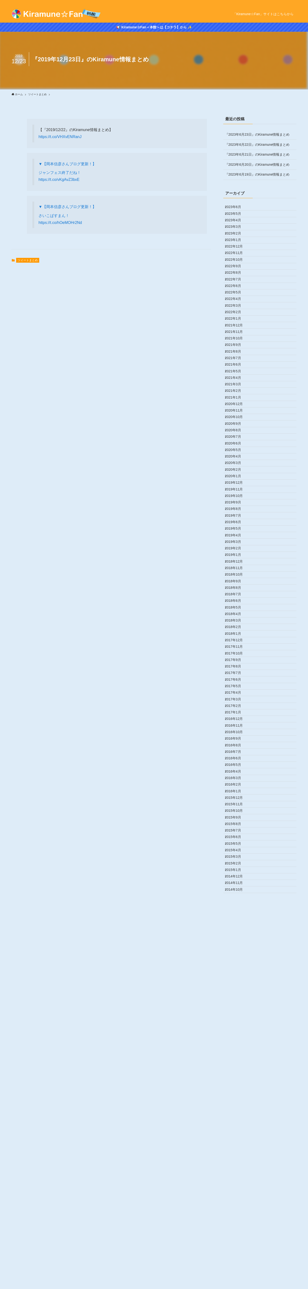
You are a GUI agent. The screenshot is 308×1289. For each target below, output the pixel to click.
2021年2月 (236, 489)
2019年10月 (237, 649)
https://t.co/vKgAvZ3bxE (58, 180)
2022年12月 (237, 269)
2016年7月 (236, 1039)
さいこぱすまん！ (53, 216)
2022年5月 (236, 339)
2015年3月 (236, 1199)
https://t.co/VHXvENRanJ (60, 137)
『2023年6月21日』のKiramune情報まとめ (257, 154)
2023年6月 (236, 209)
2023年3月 (236, 239)
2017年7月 (236, 919)
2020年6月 (236, 569)
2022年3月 (236, 359)
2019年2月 (236, 729)
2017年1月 (236, 979)
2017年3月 (236, 959)
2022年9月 (236, 299)
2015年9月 (236, 1139)
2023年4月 (236, 229)
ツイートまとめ (28, 260)
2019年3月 (236, 719)
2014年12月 (237, 1229)
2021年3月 (236, 479)
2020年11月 (237, 519)
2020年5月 (236, 579)
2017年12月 (237, 869)
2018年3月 (236, 839)
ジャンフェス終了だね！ (59, 173)
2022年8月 (236, 309)
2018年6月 (236, 809)
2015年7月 (236, 1159)
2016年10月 (237, 1009)
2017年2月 (236, 969)
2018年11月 (237, 759)
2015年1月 (236, 1219)
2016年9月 (236, 1019)
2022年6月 (236, 329)
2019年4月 (236, 709)
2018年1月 (236, 859)
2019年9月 (236, 659)
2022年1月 (236, 379)
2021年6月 (236, 449)
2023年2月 (236, 249)
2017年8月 (236, 909)
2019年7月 (236, 679)
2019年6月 (236, 689)
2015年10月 (237, 1129)
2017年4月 (236, 949)
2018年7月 (236, 799)
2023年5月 (236, 219)
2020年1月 (236, 619)
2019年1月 (236, 739)
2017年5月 (236, 939)
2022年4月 (236, 349)
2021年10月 (237, 409)
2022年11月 (237, 279)
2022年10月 (237, 289)
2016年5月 (236, 1059)
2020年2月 (236, 609)
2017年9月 (236, 899)
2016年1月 (236, 1099)
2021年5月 (236, 459)
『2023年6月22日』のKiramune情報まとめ (257, 144)
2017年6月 (236, 929)
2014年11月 (237, 1239)
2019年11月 (237, 639)
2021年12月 (237, 389)
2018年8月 (236, 789)
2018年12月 (237, 749)
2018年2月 (236, 849)
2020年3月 (236, 599)
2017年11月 (237, 879)
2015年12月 (237, 1109)
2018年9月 (236, 779)
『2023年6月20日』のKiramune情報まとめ (257, 164)
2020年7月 (236, 559)
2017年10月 (237, 889)
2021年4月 (236, 469)
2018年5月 (236, 819)
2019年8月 (236, 669)
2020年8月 (236, 549)
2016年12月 (237, 989)
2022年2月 (236, 369)
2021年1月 (236, 499)
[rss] (293, 2)
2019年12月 (237, 629)
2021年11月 (237, 399)
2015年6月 (236, 1169)
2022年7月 (236, 319)
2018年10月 (237, 769)
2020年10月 (237, 529)
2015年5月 (236, 1179)
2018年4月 (236, 829)
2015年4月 (236, 1189)
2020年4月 (236, 589)
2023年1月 (236, 259)
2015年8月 (236, 1149)
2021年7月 (236, 439)
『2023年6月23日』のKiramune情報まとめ (257, 134)
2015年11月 (237, 1119)
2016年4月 (236, 1069)
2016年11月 (237, 999)
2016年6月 (236, 1049)
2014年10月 (237, 1249)
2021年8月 (236, 429)
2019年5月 (236, 699)
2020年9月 (236, 539)
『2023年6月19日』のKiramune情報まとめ (257, 174)
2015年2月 (236, 1209)
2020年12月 (237, 509)
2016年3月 (236, 1079)
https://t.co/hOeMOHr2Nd (60, 223)
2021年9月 (236, 419)
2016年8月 (236, 1029)
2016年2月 (236, 1089)
